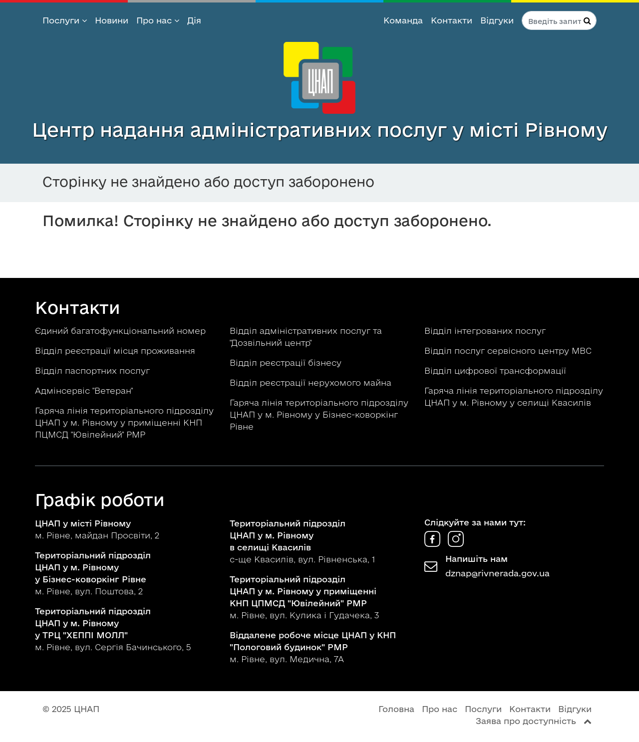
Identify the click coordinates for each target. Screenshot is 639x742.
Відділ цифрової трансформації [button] (496, 370)
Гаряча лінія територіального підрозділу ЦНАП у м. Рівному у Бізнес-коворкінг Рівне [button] (319, 414)
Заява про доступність (526, 721)
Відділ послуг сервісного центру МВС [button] (509, 350)
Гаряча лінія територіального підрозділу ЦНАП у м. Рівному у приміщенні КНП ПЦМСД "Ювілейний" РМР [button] (124, 422)
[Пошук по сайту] (559, 20)
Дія (194, 20)
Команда (403, 20)
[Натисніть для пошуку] (587, 20)
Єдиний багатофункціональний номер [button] (121, 330)
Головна (396, 709)
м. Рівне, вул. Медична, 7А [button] (313, 647)
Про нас (157, 20)
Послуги (64, 20)
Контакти (451, 20)
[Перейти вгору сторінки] (588, 721)
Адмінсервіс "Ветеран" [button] (85, 390)
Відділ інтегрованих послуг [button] (486, 330)
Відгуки (497, 20)
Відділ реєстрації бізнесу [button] (287, 362)
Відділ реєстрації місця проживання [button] (116, 350)
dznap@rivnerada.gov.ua (497, 573)
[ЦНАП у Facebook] (433, 543)
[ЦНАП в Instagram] (456, 543)
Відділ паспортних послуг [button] (93, 370)
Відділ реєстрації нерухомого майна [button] (312, 382)
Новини (111, 20)
